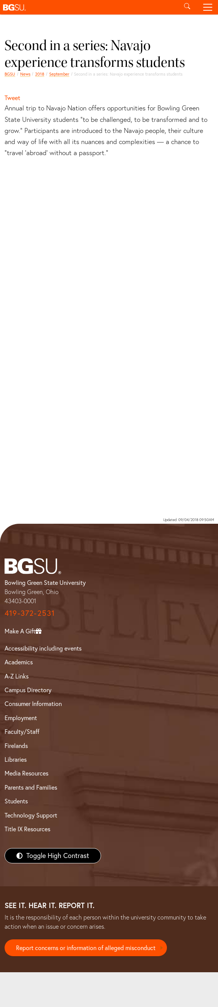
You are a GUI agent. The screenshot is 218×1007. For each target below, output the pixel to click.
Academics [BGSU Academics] (19, 662)
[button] (88, 7)
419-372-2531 (30, 613)
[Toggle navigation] (207, 7)
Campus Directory (28, 690)
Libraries (16, 759)
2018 (39, 74)
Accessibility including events (43, 648)
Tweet (12, 98)
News (25, 74)
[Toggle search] (187, 7)
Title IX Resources (27, 829)
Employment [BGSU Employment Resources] (21, 718)
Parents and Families (31, 787)
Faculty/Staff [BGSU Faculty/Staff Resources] (22, 731)
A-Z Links (17, 676)
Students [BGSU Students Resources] (16, 801)
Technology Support (31, 815)
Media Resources (26, 773)
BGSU (10, 74)
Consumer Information (33, 703)
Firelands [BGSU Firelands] (16, 746)
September (59, 74)
